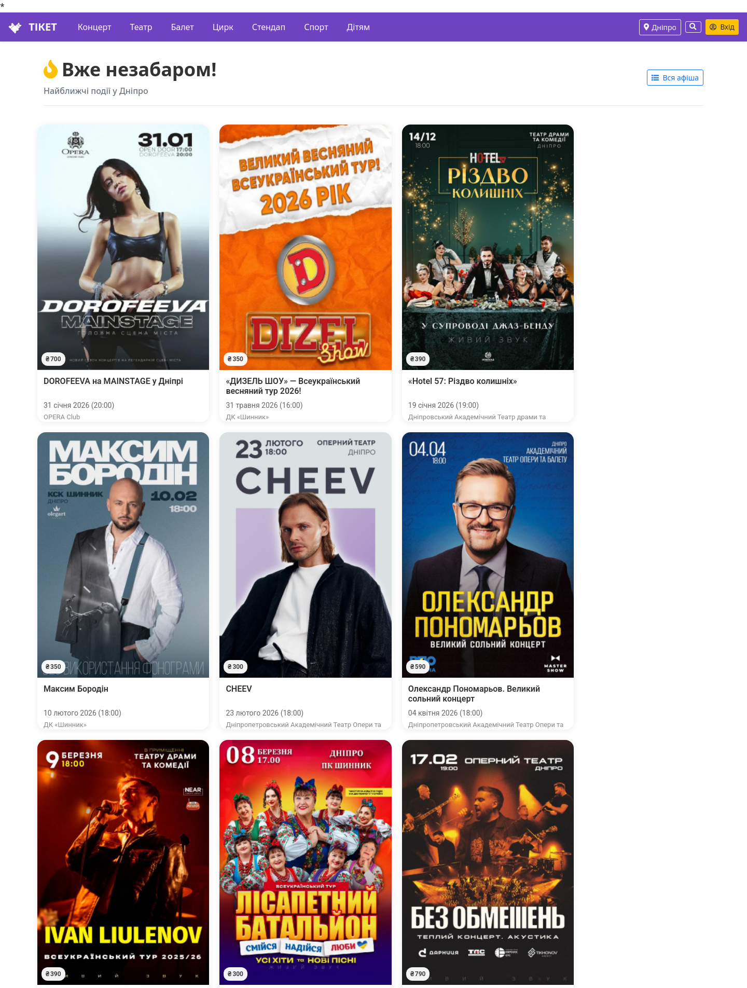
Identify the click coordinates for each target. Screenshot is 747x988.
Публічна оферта (51, 946)
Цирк (223, 27)
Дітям (358, 27)
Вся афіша (675, 323)
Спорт (316, 27)
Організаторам (289, 908)
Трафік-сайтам (288, 896)
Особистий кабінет (54, 896)
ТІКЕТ (32, 27)
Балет (182, 27)
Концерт (95, 27)
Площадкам (283, 921)
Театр (141, 27)
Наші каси (37, 908)
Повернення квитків (57, 933)
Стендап (268, 27)
